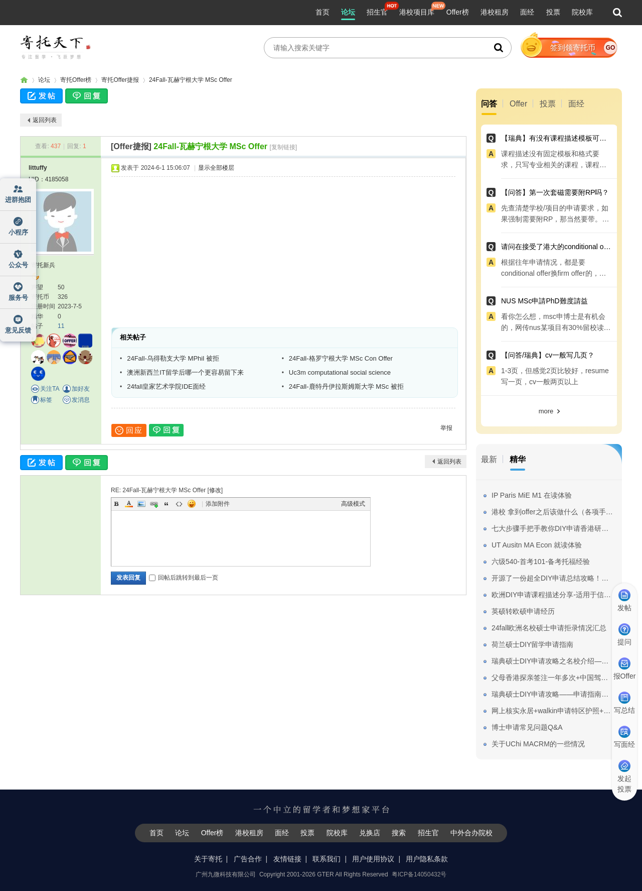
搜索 (399, 833)
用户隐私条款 (427, 859)
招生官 (377, 12)
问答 (489, 103)
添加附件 (218, 503)
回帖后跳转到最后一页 (183, 577)
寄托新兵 (43, 265)
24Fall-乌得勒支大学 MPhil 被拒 (173, 358)
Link (154, 504)
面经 (527, 12)
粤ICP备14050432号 (419, 874)
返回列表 (45, 120)
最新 (489, 459)
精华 (518, 459)
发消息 (81, 399)
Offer (518, 103)
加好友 (81, 388)
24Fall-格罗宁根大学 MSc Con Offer (341, 358)
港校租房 (494, 12)
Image (141, 504)
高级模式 (353, 503)
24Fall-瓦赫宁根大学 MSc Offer (190, 79)
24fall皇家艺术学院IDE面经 (166, 386)
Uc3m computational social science (340, 372)
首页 (322, 12)
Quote (167, 504)
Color (129, 504)
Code (179, 504)
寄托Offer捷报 (119, 79)
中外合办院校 (471, 833)
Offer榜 (457, 12)
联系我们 (326, 859)
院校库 (582, 12)
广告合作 (248, 859)
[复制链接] (283, 147)
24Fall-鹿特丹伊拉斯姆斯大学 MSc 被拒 (346, 386)
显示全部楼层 (216, 167)
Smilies (192, 504)
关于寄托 (208, 859)
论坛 (348, 12)
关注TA (49, 388)
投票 (553, 12)
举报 (446, 427)
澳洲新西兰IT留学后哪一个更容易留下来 (185, 372)
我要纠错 (628, 848)
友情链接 (287, 859)
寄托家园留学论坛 (24, 80)
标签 (46, 399)
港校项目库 (416, 12)
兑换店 (369, 833)
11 (61, 325)
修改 (215, 490)
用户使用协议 (373, 859)
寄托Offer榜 (75, 79)
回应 (129, 430)
